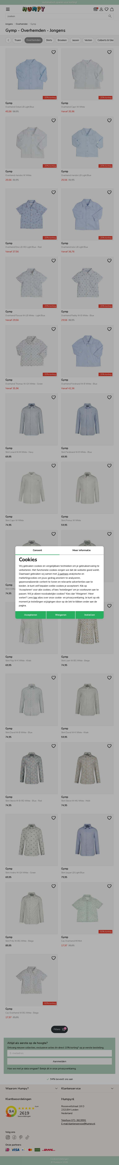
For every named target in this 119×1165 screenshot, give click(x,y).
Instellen (89, 614)
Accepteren (30, 614)
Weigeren (60, 614)
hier (35, 597)
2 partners (63, 573)
